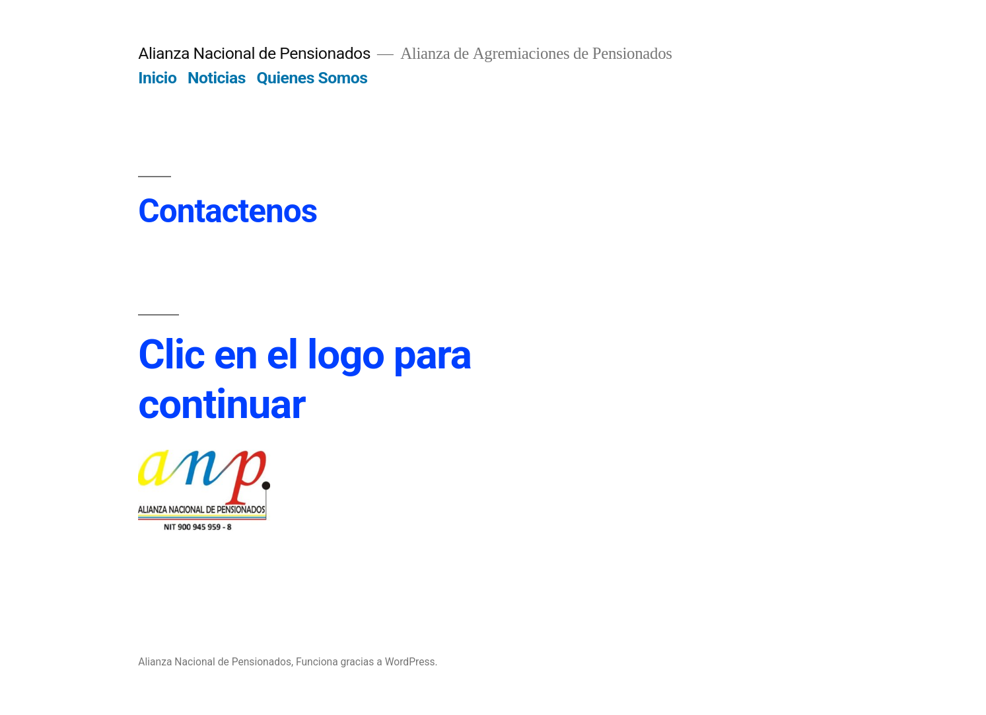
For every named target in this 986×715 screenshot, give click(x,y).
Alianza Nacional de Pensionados (254, 53)
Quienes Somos (312, 77)
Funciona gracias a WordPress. (367, 661)
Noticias (217, 77)
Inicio (157, 77)
